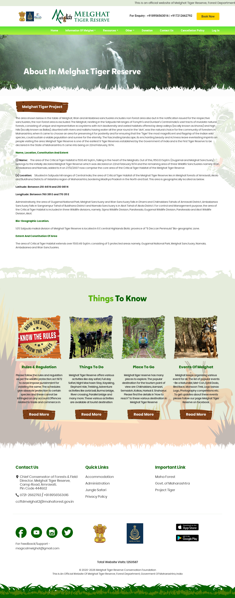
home (56, 30)
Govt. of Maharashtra (172, 483)
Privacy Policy (96, 496)
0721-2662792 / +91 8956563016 (42, 495)
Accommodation (99, 477)
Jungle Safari (95, 490)
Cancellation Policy (193, 30)
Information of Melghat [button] (79, 30)
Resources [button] (109, 30)
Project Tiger (165, 490)
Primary (187, 527)
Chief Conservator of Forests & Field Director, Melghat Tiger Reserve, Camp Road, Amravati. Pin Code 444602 (46, 482)
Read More (39, 414)
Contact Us (166, 30)
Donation (147, 30)
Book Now (208, 16)
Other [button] (129, 30)
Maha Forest (165, 477)
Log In (215, 30)
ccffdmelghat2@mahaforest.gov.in (45, 501)
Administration (97, 483)
